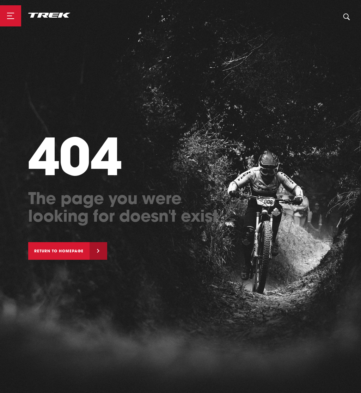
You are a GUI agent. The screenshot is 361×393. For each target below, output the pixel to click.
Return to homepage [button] (59, 250)
